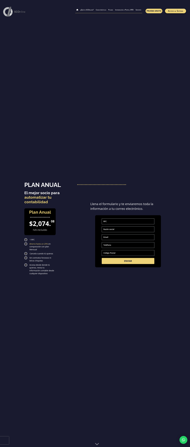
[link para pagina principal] (14, 11)
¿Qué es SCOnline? (87, 10)
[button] (183, 440)
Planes (110, 10)
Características (101, 10)
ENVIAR (128, 261)
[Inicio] (77, 8)
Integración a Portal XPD (124, 10)
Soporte (138, 10)
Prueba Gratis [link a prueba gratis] (154, 11)
